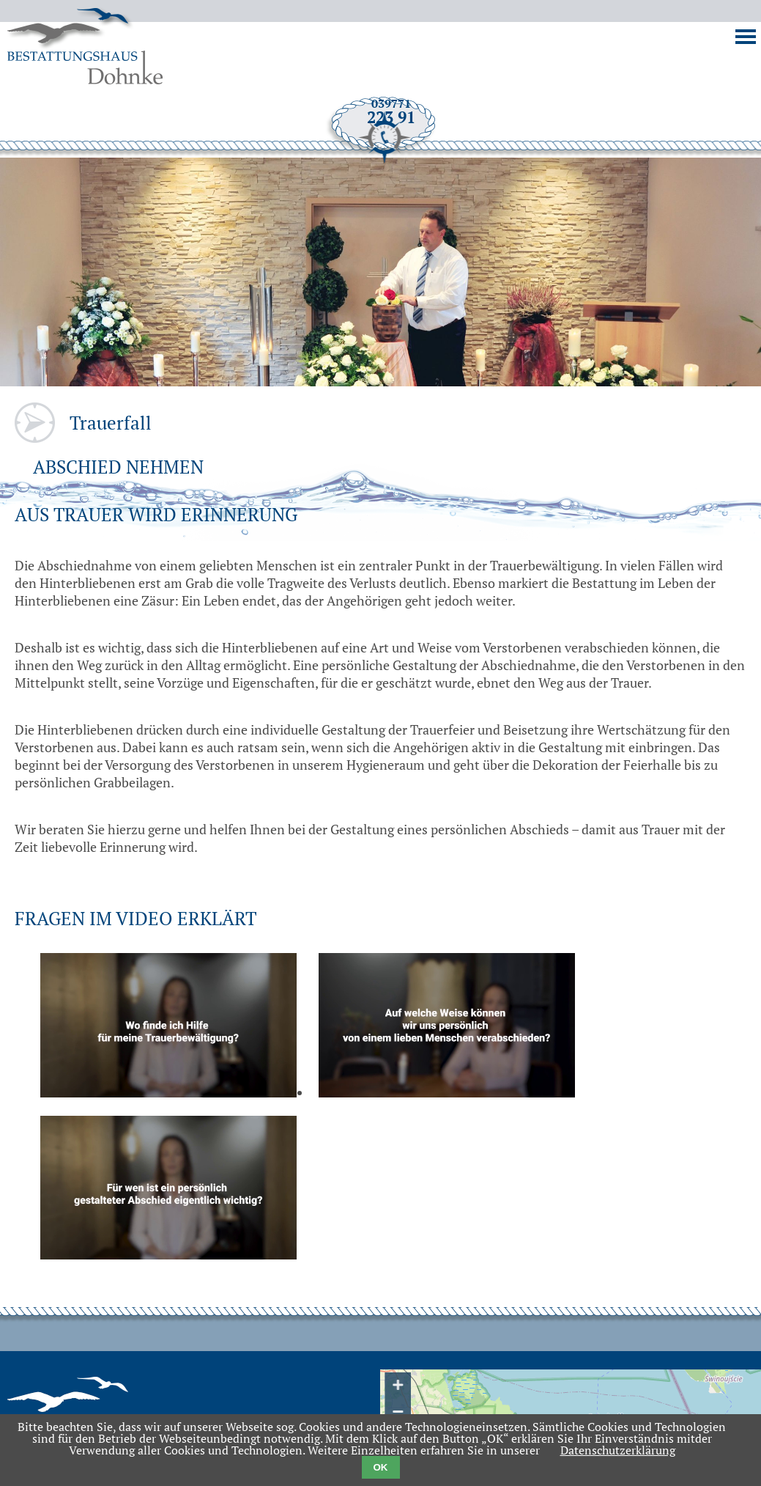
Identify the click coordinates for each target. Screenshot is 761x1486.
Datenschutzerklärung (617, 1450)
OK (381, 1467)
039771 (383, 181)
